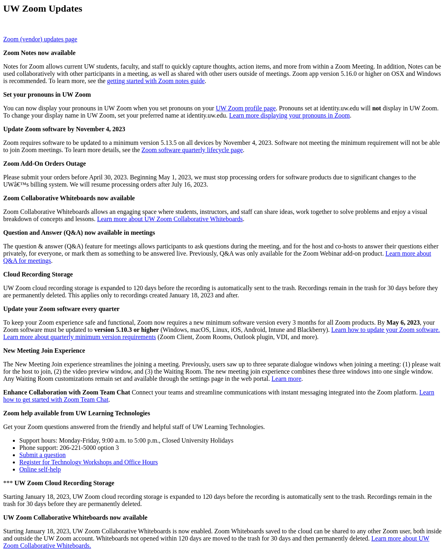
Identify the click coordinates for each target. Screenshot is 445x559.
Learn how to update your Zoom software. (385, 329)
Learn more (286, 378)
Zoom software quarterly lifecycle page (192, 149)
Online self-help (40, 469)
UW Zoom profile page (246, 108)
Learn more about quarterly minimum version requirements (79, 336)
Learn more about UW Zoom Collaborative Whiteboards (170, 218)
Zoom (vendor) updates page (40, 39)
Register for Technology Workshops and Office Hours (88, 462)
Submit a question (42, 454)
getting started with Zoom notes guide (156, 80)
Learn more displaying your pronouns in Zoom (289, 115)
